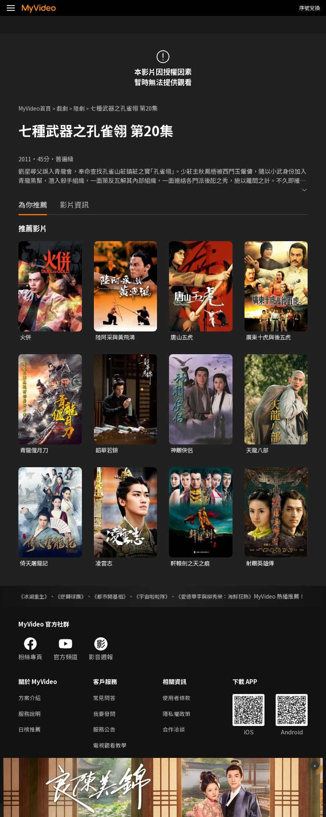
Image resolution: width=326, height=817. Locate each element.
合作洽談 (177, 742)
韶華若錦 (107, 451)
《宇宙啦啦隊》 (163, 598)
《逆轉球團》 (75, 598)
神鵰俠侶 (183, 451)
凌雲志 (104, 564)
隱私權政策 (180, 725)
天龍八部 (258, 451)
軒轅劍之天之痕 (192, 564)
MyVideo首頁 (36, 108)
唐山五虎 (183, 337)
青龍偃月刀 (35, 451)
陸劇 (84, 108)
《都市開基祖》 (117, 598)
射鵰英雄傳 (261, 564)
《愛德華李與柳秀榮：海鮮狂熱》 (230, 598)
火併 (26, 337)
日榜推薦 (30, 742)
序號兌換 (309, 8)
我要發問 (105, 725)
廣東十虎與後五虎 (270, 337)
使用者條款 (180, 708)
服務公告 (105, 742)
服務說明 (30, 725)
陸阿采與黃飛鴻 (116, 337)
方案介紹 (30, 708)
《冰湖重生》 (35, 598)
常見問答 (105, 708)
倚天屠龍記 (35, 564)
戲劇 (66, 108)
